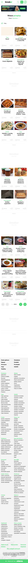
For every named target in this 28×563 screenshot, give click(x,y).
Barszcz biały (4, 402)
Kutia (15, 455)
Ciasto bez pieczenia (6, 429)
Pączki (2, 461)
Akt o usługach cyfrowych (13, 548)
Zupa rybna (17, 443)
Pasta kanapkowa (5, 380)
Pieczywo (4, 364)
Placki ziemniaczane (19, 380)
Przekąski (20, 37)
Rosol (7, 39)
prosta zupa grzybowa (20, 134)
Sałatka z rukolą (18, 406)
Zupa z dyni (4, 397)
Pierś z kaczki (17, 374)
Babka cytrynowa (5, 448)
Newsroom (23, 544)
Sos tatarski (4, 452)
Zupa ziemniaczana (6, 404)
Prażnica (3, 392)
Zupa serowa (4, 406)
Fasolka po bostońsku (7, 111)
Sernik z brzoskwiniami (19, 469)
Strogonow (3, 500)
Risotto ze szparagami (19, 429)
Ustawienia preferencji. (8, 553)
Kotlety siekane (17, 381)
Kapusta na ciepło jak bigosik (20, 62)
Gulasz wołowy (4, 501)
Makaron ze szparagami (20, 466)
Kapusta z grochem (18, 447)
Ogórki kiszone (17, 479)
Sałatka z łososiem (18, 401)
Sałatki (7, 131)
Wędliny (21, 178)
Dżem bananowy (18, 489)
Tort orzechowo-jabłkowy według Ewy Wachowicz (20, 272)
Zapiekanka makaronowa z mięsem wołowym (19, 510)
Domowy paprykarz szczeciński (7, 181)
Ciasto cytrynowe (5, 431)
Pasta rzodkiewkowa (19, 468)
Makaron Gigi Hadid (19, 513)
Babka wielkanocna (6, 447)
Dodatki (16, 362)
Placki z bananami (5, 390)
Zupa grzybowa (18, 445)
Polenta (16, 436)
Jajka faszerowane (5, 440)
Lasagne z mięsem (5, 540)
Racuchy (3, 378)
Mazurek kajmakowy (6, 477)
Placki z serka (4, 385)
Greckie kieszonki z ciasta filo (20, 39)
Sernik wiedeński (18, 471)
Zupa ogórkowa (5, 409)
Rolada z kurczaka (18, 528)
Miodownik (3, 432)
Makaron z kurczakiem (19, 378)
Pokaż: (14, 18)
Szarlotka (3, 422)
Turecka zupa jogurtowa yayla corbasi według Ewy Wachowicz (7, 251)
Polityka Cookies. (16, 553)
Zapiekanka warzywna (6, 535)
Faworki (3, 463)
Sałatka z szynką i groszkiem (7, 134)
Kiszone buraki (17, 484)
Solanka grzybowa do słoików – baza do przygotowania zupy (20, 114)
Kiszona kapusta (18, 475)
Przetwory (20, 109)
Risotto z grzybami (18, 425)
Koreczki (3, 469)
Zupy (7, 37)
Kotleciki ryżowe (18, 434)
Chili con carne (4, 503)
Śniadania (17, 360)
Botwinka (16, 461)
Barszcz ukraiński (5, 401)
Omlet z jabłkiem (5, 383)
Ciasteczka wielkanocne (7, 445)
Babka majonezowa (6, 479)
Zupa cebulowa (5, 413)
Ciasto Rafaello (5, 425)
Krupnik (16, 420)
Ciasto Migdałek (7, 61)
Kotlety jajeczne (18, 524)
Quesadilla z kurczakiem (20, 533)
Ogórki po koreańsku (19, 491)
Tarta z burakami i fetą (19, 526)
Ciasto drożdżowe (5, 420)
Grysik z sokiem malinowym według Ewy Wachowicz (20, 251)
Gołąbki (16, 419)
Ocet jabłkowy (17, 477)
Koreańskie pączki (5, 471)
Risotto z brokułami (18, 427)
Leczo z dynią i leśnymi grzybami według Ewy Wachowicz (7, 273)
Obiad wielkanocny (5, 441)
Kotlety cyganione (7, 202)
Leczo (2, 496)
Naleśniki (3, 381)
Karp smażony (17, 448)
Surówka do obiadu (18, 396)
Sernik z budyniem (5, 419)
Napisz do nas (4, 544)
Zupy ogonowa (4, 396)
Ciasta (7, 59)
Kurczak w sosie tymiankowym (21, 293)
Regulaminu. (22, 552)
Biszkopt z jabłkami (21, 202)
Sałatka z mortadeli (19, 409)
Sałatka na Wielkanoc (19, 408)
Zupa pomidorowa (5, 411)
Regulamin (23, 546)
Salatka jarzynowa (18, 404)
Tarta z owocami (5, 475)
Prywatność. (22, 553)
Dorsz (15, 383)
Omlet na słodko (5, 376)
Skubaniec (3, 434)
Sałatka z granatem (19, 411)
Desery (20, 246)
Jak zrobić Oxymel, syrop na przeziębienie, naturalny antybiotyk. (7, 296)
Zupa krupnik (4, 399)
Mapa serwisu (14, 544)
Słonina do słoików (18, 492)
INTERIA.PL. (14, 555)
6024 (15, 304)
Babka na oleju (4, 424)
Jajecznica (3, 374)
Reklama (3, 546)
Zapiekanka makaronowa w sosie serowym (19, 501)
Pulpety (16, 376)
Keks (15, 457)
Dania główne (20, 59)
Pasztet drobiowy (5, 443)
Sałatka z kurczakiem (19, 402)
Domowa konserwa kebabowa (21, 181)
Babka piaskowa (5, 450)
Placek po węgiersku (6, 498)
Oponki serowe (4, 464)
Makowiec (3, 427)
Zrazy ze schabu (18, 388)
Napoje (3, 362)
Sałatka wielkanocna (6, 453)
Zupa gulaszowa (5, 408)
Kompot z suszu (17, 453)
